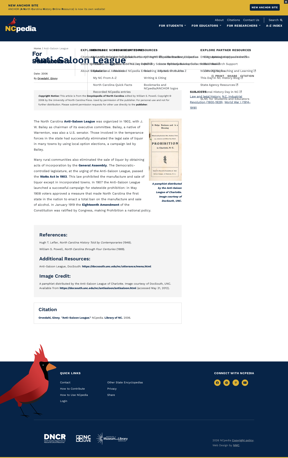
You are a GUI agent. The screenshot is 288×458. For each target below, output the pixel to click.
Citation (247, 76)
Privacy (112, 388)
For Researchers (242, 25)
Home (37, 48)
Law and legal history (205, 96)
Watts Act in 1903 (53, 176)
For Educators (205, 25)
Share (232, 76)
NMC (236, 445)
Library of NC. (114, 317)
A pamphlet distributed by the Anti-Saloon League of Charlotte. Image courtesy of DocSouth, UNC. (167, 192)
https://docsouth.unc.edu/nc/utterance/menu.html (116, 266)
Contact (65, 382)
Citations (233, 20)
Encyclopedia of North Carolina (105, 96)
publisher (141, 104)
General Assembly (93, 165)
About (219, 20)
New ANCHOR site (265, 7)
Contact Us (251, 20)
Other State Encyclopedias (125, 382)
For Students (171, 25)
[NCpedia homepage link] (21, 25)
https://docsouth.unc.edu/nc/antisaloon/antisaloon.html (98, 288)
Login (63, 401)
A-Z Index (274, 25)
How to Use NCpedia (74, 395)
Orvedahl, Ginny (47, 78)
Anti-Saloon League (79, 121)
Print (217, 76)
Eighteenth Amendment (100, 204)
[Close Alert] (286, 2)
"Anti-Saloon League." (76, 317)
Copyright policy (242, 440)
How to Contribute (72, 388)
